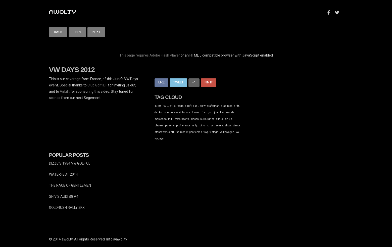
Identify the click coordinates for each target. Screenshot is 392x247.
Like (161, 82)
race (187, 125)
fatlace (186, 112)
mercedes (161, 119)
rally (194, 125)
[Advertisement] (284, 111)
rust (212, 125)
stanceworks (162, 132)
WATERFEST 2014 (63, 174)
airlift (188, 106)
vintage (214, 132)
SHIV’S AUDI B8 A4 (63, 196)
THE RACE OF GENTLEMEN (70, 185)
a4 (171, 106)
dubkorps (160, 112)
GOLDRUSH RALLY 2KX (67, 208)
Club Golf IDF (97, 85)
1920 (158, 106)
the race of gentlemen (189, 132)
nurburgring (207, 119)
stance (236, 125)
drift (236, 106)
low (222, 112)
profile (180, 125)
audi (195, 106)
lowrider (230, 112)
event (177, 112)
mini (170, 119)
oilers (219, 119)
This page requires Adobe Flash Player (149, 55)
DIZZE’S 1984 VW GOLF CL (69, 163)
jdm (216, 112)
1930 (165, 106)
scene (219, 125)
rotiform (203, 125)
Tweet (178, 82)
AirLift (65, 91)
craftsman (213, 106)
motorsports (182, 119)
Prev (77, 32)
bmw (203, 106)
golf (210, 112)
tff (172, 132)
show (228, 125)
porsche (170, 125)
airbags (178, 106)
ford (204, 112)
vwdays (159, 138)
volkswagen (227, 132)
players (159, 125)
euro (170, 112)
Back (58, 32)
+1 (194, 82)
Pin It (209, 82)
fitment (196, 112)
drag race (226, 106)
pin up (228, 119)
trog (206, 132)
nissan (194, 119)
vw (237, 132)
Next (96, 32)
